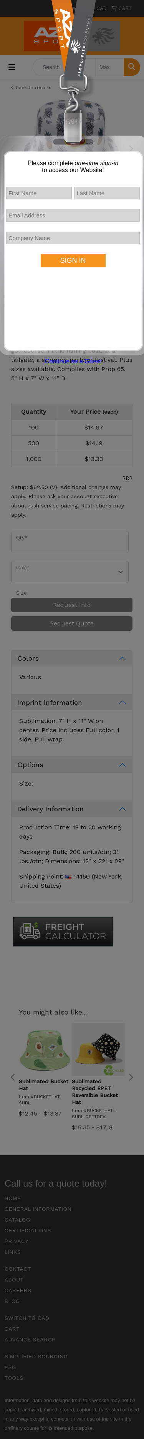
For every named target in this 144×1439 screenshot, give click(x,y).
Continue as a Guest (73, 361)
